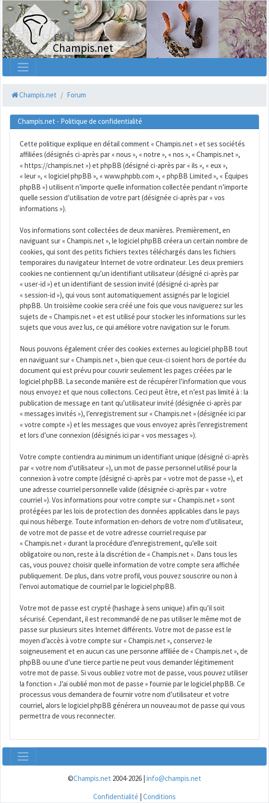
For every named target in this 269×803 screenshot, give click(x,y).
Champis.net (92, 778)
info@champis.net (174, 778)
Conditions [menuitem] (159, 796)
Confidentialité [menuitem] (115, 796)
